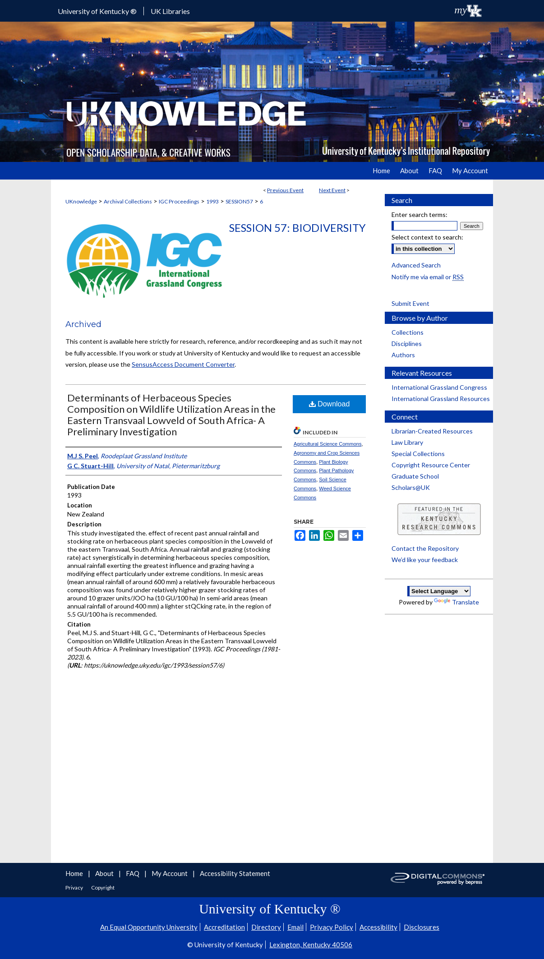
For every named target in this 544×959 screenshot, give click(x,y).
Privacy (74, 887)
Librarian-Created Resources (432, 431)
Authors (403, 355)
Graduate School (415, 476)
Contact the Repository (425, 548)
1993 (212, 201)
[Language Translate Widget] (438, 591)
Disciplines (407, 343)
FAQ (133, 873)
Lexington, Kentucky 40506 (310, 945)
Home (74, 873)
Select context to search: (427, 237)
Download (329, 404)
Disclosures (421, 927)
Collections (408, 332)
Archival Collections (128, 201)
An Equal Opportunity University (149, 927)
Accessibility (378, 927)
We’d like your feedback (425, 559)
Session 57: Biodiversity (297, 227)
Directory (266, 927)
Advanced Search (416, 265)
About (105, 873)
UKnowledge (81, 201)
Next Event (332, 190)
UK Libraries (170, 11)
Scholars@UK (411, 487)
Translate (456, 602)
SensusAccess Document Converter (183, 364)
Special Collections (418, 453)
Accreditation (224, 927)
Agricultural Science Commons (327, 444)
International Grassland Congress (439, 387)
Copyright (103, 887)
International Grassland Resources (441, 398)
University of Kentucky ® (97, 11)
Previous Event (285, 190)
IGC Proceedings (179, 201)
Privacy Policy (331, 927)
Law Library (407, 442)
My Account (170, 873)
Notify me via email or (428, 277)
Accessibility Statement (235, 873)
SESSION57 (239, 201)
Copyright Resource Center (431, 465)
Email (295, 927)
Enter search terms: (419, 214)
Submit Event (410, 303)
